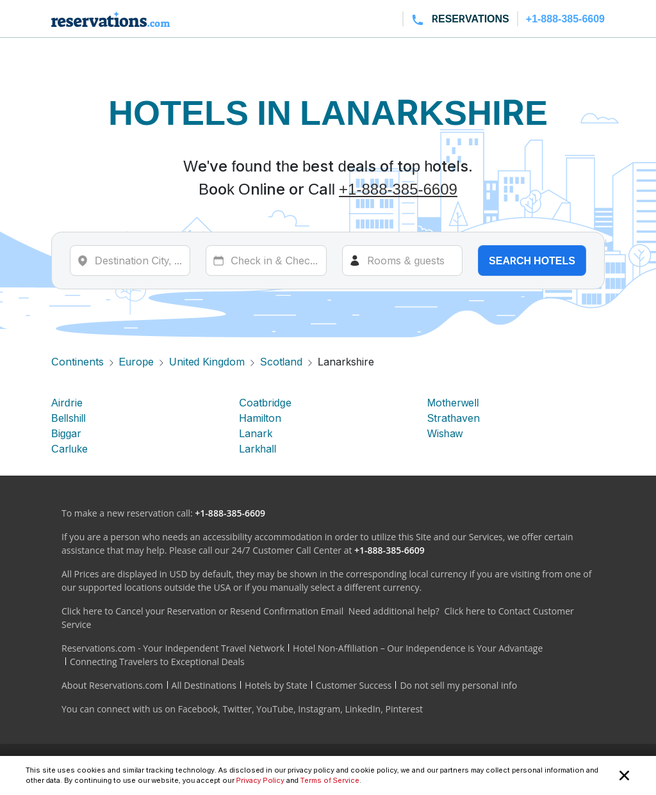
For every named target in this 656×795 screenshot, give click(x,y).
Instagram (319, 709)
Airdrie (67, 402)
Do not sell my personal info (458, 685)
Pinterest (404, 709)
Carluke (69, 448)
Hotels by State (276, 685)
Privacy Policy (260, 780)
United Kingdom (207, 361)
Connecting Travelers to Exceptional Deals (157, 661)
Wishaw (445, 433)
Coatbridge (265, 402)
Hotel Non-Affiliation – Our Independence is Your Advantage (418, 648)
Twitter (237, 709)
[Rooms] (402, 260)
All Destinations (204, 685)
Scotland (281, 361)
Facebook (198, 709)
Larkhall (257, 448)
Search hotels (532, 260)
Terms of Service (329, 780)
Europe (136, 361)
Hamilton (260, 418)
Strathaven (453, 418)
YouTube (274, 709)
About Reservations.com (112, 685)
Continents (77, 361)
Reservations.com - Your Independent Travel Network (173, 648)
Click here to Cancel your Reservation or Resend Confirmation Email (202, 611)
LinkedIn (363, 709)
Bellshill (68, 418)
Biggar (66, 433)
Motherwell (453, 402)
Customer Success (354, 685)
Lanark (255, 433)
